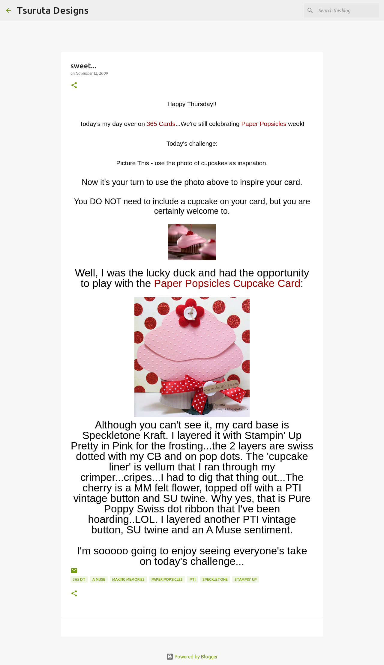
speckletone (215, 579)
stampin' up (246, 579)
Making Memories (128, 579)
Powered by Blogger (192, 656)
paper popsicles (167, 579)
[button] (74, 86)
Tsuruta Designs (52, 10)
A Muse (98, 579)
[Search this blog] (347, 10)
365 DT (79, 579)
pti (193, 579)
